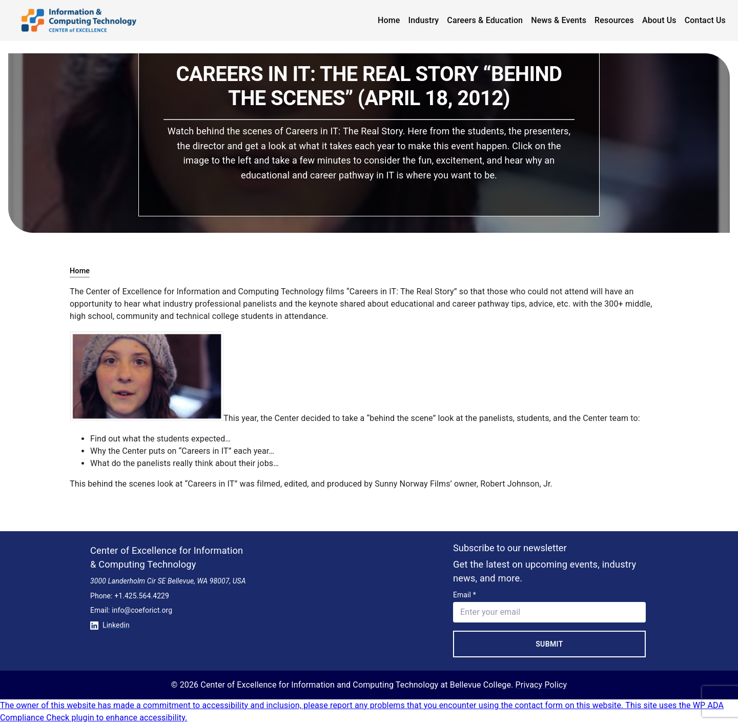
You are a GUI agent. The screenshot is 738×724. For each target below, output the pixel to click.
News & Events (558, 20)
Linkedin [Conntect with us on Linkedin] (110, 625)
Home (389, 20)
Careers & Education (485, 20)
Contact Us (705, 20)
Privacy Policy (541, 685)
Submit (549, 644)
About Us (659, 20)
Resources (614, 20)
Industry (423, 20)
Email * (464, 595)
